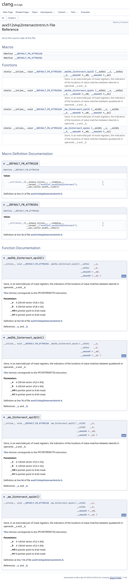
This (6, 292)
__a (109, 71)
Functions (124, 22)
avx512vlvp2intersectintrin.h (46, 193)
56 (22, 320)
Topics (35, 12)
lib (3, 18)
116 (23, 559)
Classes (63, 12)
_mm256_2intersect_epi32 (78, 71)
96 (22, 480)
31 (22, 193)
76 (22, 400)
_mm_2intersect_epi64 (76, 128)
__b (65, 75)
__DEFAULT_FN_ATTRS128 (28, 53)
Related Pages (22, 12)
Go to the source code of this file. (19, 38)
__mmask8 (75, 75)
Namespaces (47, 12)
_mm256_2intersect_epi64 (78, 90)
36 (22, 234)
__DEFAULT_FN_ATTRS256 (28, 57)
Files (74, 12)
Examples (85, 12)
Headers (12, 18)
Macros (116, 22)
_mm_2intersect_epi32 (76, 109)
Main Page (8, 12)
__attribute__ (16, 182)
